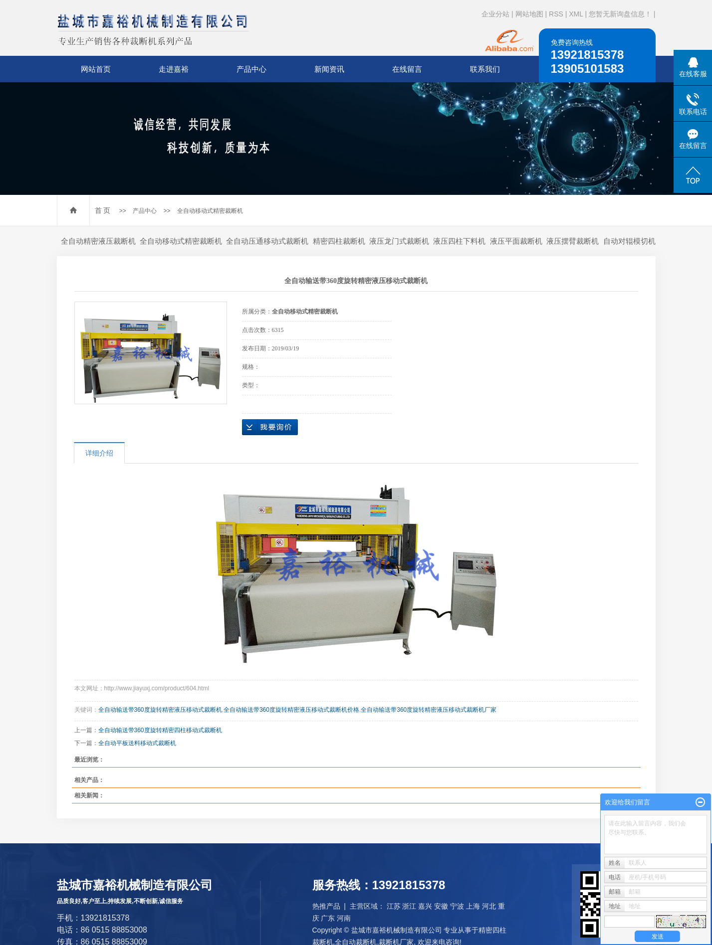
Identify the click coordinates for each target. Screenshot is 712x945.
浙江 (409, 906)
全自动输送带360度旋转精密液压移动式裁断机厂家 (428, 709)
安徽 (441, 906)
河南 (344, 918)
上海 (473, 906)
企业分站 (495, 14)
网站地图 (529, 14)
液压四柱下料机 (459, 241)
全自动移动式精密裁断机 (210, 210)
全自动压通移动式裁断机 (267, 241)
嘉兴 (425, 906)
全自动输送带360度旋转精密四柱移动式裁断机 (160, 730)
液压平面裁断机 (516, 241)
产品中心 (251, 69)
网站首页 (96, 69)
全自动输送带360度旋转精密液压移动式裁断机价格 (291, 709)
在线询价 (270, 427)
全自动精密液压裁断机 (98, 241)
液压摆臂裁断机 (572, 241)
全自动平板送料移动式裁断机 (137, 743)
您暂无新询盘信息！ (620, 14)
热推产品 (326, 906)
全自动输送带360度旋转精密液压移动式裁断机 (160, 709)
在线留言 (407, 69)
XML (576, 14)
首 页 (103, 210)
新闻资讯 (329, 69)
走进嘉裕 (174, 69)
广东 (328, 918)
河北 (489, 906)
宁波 (457, 906)
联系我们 (485, 69)
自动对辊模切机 (629, 241)
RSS (556, 14)
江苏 (394, 906)
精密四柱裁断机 (339, 241)
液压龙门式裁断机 (399, 241)
